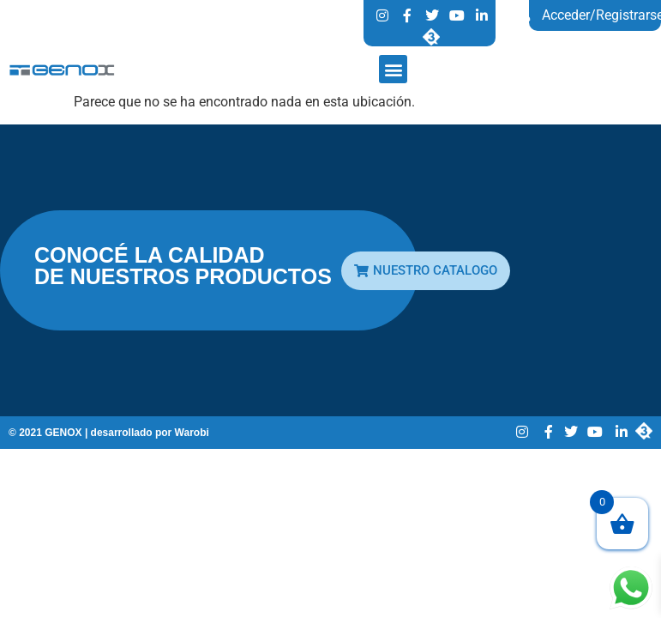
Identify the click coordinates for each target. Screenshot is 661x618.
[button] (393, 69)
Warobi (192, 433)
